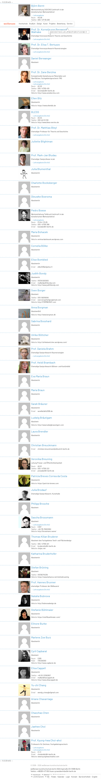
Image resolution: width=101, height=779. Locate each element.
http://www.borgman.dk (47, 315)
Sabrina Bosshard (41, 321)
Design (39, 24)
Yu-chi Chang (38, 685)
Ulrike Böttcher (40, 334)
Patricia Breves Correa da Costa (49, 476)
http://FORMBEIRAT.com (47, 302)
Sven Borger (38, 290)
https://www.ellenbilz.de (47, 105)
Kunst (45, 24)
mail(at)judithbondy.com (46, 283)
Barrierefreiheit (84, 777)
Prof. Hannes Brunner (43, 582)
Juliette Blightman (42, 141)
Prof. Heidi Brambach (43, 362)
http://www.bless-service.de (48, 122)
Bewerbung (61, 24)
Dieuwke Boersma (41, 196)
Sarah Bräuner (39, 403)
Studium (32, 24)
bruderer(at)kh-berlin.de (47, 546)
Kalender (61, 777)
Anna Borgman (39, 307)
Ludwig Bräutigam (41, 417)
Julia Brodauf (39, 489)
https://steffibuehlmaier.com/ (49, 617)
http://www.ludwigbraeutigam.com (51, 425)
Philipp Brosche (40, 503)
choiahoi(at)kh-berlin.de (46, 754)
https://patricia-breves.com (48, 483)
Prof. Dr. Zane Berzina (43, 72)
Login (68, 777)
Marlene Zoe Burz (41, 637)
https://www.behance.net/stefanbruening (53, 577)
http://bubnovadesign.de (47, 603)
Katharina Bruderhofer (44, 553)
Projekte (52, 24)
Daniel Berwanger (41, 58)
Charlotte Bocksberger (44, 182)
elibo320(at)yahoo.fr (45, 267)
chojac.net (42, 548)
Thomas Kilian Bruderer (44, 536)
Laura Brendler (39, 431)
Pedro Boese (38, 210)
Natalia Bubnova (40, 596)
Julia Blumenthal (41, 169)
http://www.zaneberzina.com (48, 93)
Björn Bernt (37, 5)
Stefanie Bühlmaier (42, 609)
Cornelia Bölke (39, 245)
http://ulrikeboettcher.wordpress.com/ (52, 342)
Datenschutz (46, 774)
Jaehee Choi (38, 726)
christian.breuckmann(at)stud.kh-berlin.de (53, 449)
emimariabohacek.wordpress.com (50, 239)
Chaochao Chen (40, 712)
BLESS (35, 112)
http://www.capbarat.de (47, 663)
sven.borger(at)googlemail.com (49, 300)
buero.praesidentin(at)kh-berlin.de (63, 771)
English (94, 777)
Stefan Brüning (39, 567)
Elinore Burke (39, 623)
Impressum (36, 774)
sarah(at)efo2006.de (45, 411)
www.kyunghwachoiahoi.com (48, 757)
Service (69, 24)
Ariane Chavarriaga (42, 698)
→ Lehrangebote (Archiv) (40, 39)
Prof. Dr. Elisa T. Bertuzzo (45, 44)
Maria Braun (38, 390)
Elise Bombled (39, 259)
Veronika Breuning (41, 459)
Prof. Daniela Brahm (42, 348)
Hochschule (23, 24)
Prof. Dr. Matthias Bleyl (44, 127)
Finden (53, 777)
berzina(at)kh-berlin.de (46, 91)
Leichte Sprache (37, 777)
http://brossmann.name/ (47, 531)
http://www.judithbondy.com (48, 285)
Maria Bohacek (39, 232)
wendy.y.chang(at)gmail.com (48, 692)
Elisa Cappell (38, 668)
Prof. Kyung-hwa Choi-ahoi (46, 740)
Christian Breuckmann (44, 445)
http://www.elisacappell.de (48, 680)
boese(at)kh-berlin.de (46, 227)
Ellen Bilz (36, 98)
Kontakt (74, 777)
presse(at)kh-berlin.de (46, 471)
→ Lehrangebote (37, 15)
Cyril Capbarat (39, 651)
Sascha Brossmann (42, 517)
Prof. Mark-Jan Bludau (44, 155)
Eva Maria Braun (40, 376)
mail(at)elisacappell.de (46, 678)
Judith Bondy (38, 273)
